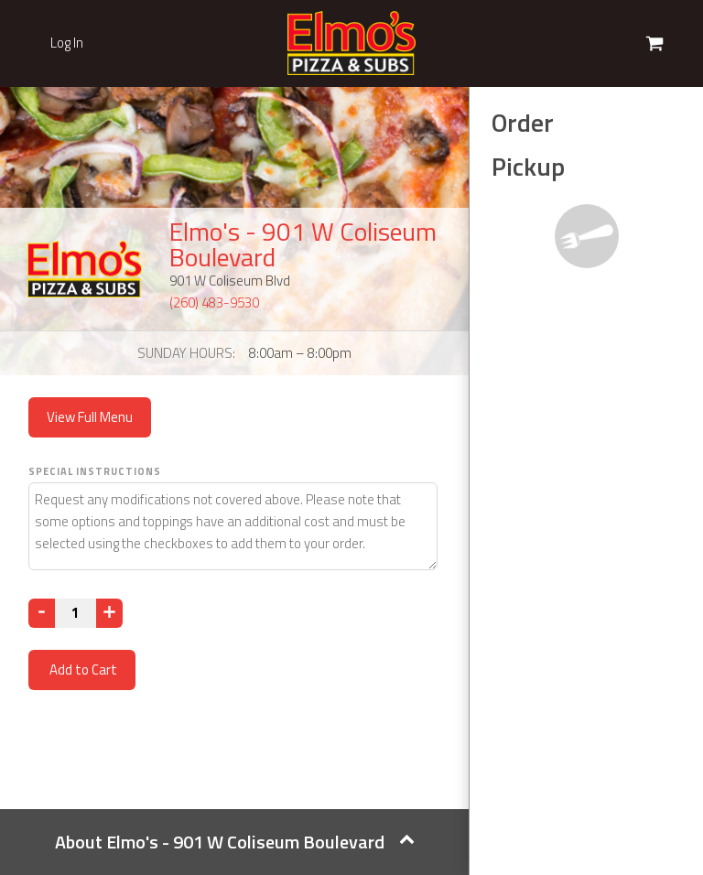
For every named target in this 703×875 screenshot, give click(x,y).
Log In (66, 43)
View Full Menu (90, 416)
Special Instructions (94, 471)
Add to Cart (82, 669)
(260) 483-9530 (214, 302)
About (235, 841)
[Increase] (109, 613)
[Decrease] (41, 613)
